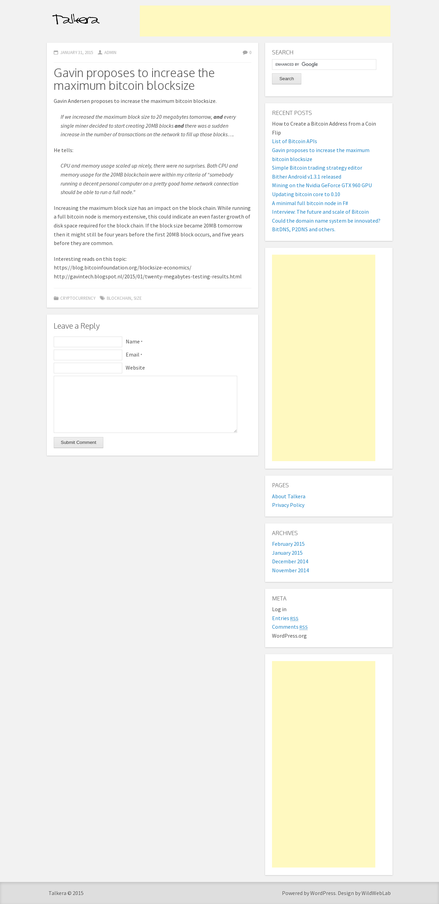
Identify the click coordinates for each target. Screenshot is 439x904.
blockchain (119, 298)
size (138, 298)
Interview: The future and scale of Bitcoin (320, 211)
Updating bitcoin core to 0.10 (306, 194)
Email (134, 354)
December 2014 (290, 561)
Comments (290, 626)
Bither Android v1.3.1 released (306, 176)
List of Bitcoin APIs (294, 141)
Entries (285, 618)
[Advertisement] (265, 21)
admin (110, 52)
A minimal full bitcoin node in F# (310, 203)
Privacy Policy (288, 504)
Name (134, 341)
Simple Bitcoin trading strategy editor (317, 167)
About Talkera (288, 496)
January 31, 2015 (76, 52)
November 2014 (290, 570)
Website (135, 367)
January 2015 (287, 552)
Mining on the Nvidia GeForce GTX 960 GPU (322, 185)
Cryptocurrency (77, 298)
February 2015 (288, 543)
